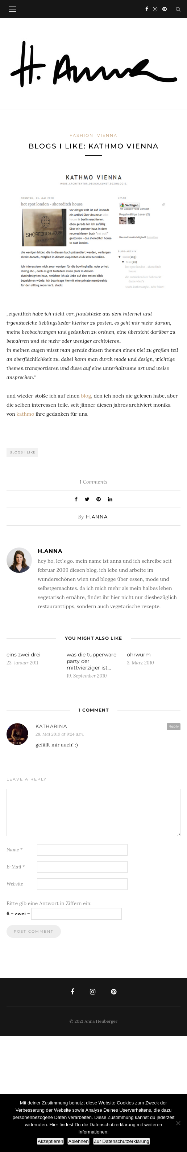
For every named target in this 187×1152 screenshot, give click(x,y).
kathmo (25, 414)
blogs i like (22, 452)
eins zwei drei (24, 654)
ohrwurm (139, 654)
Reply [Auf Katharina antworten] (174, 726)
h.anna (97, 517)
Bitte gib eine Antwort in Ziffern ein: (49, 903)
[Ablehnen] (178, 1123)
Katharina (51, 726)
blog (86, 395)
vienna (107, 135)
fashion (82, 135)
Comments (93, 482)
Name (15, 850)
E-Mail (16, 867)
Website (15, 884)
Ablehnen (78, 1141)
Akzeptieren (50, 1141)
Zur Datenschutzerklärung (121, 1141)
